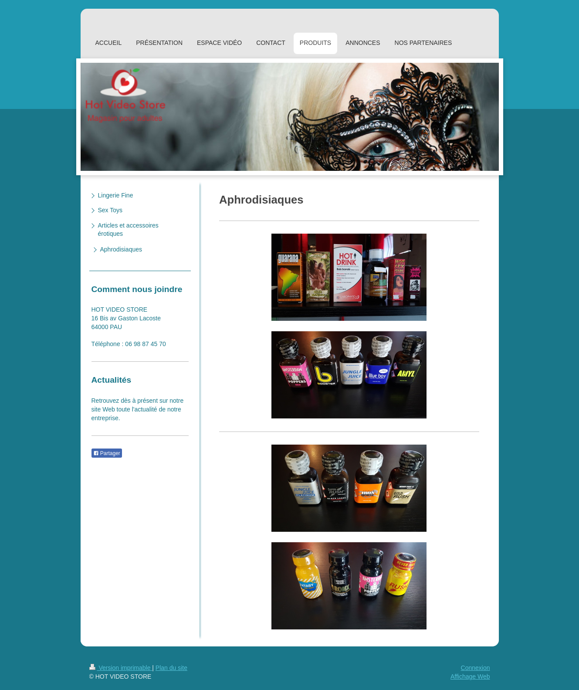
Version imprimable (120, 667)
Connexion (475, 667)
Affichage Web (470, 676)
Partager (106, 453)
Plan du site (171, 667)
